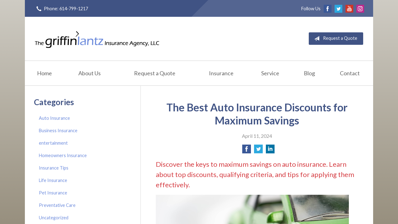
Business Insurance (58, 130)
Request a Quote (334, 38)
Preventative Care (57, 205)
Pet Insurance (53, 192)
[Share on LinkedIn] (270, 151)
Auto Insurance (54, 118)
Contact (350, 73)
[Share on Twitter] (258, 151)
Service (270, 73)
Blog (309, 73)
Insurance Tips (53, 167)
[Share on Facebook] (246, 151)
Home (44, 73)
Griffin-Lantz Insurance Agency (97, 38)
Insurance (221, 73)
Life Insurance (53, 180)
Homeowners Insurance (63, 155)
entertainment (53, 143)
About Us (89, 73)
